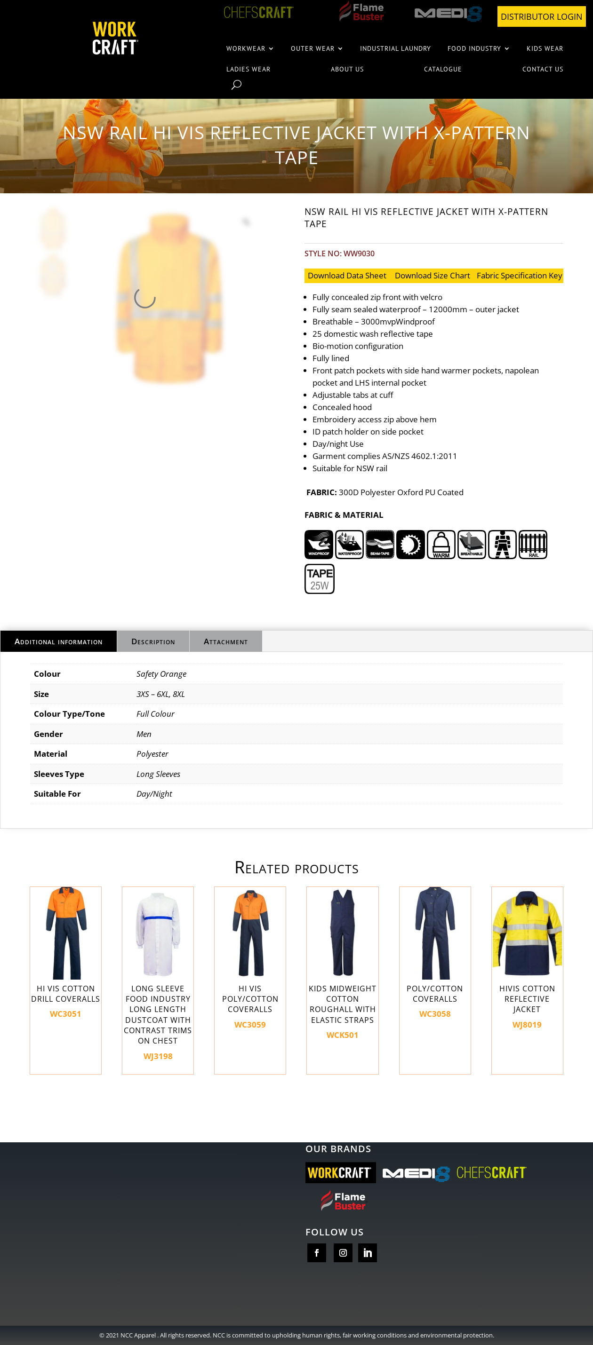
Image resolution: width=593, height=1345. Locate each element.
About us (347, 69)
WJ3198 (157, 974)
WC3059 (250, 958)
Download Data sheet (347, 275)
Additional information (59, 641)
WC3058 (435, 953)
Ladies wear (248, 69)
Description (153, 641)
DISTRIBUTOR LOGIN (542, 16)
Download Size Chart (432, 275)
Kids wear (545, 48)
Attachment (226, 641)
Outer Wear (313, 48)
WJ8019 (527, 958)
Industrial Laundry (395, 48)
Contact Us (542, 69)
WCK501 (342, 963)
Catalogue (443, 69)
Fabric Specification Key (519, 275)
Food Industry (474, 48)
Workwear (245, 48)
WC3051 (65, 953)
